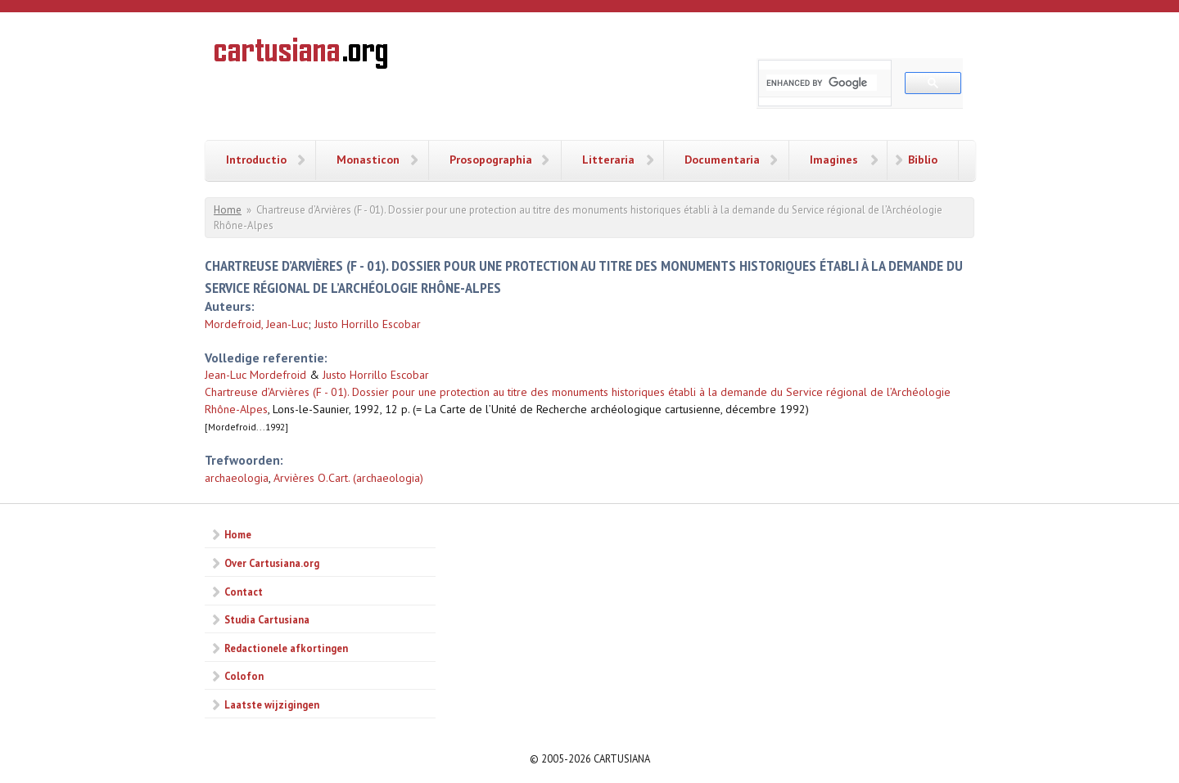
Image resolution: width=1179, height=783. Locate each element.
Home (228, 210)
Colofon (244, 675)
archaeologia (237, 477)
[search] (821, 82)
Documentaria (722, 159)
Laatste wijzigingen (271, 704)
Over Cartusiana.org (271, 562)
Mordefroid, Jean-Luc (256, 324)
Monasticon (368, 159)
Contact (243, 591)
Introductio (256, 159)
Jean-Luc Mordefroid (255, 374)
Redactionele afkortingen (286, 648)
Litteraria (608, 159)
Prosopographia (490, 159)
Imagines (834, 159)
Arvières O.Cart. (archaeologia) (348, 477)
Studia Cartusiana (266, 619)
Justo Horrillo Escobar (367, 324)
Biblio (922, 159)
